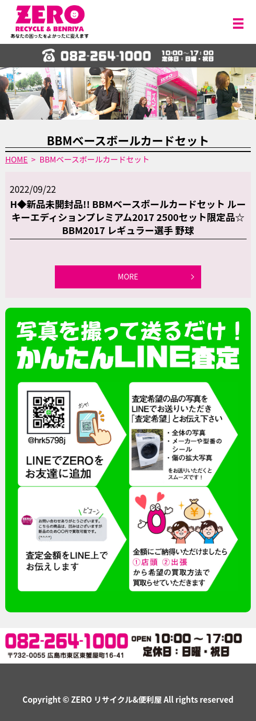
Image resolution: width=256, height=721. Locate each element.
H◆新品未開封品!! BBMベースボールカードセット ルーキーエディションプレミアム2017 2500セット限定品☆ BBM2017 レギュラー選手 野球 (128, 217)
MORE (128, 276)
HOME (16, 159)
